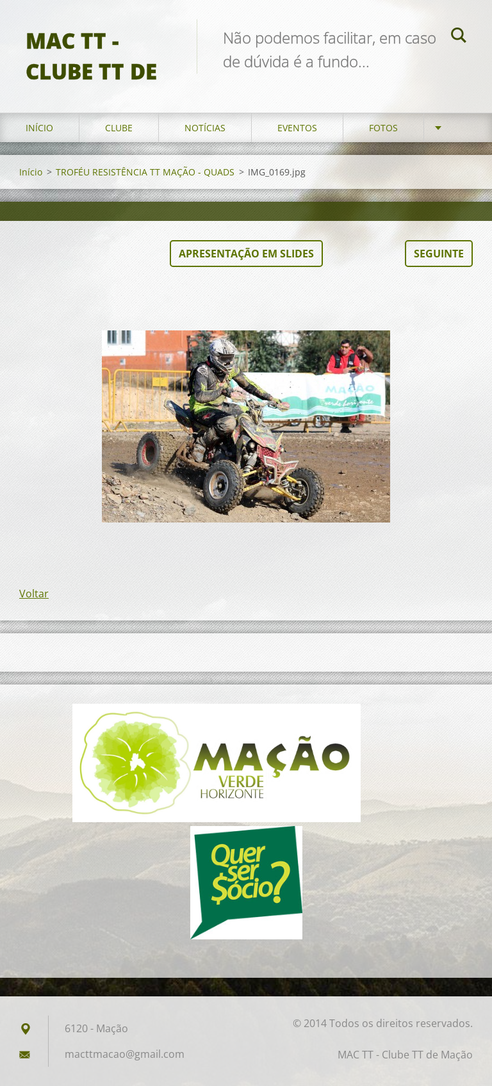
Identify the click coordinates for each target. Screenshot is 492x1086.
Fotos (383, 128)
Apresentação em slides (246, 254)
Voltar (34, 594)
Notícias (205, 128)
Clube (119, 128)
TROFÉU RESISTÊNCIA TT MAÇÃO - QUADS (145, 172)
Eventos (297, 128)
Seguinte (439, 254)
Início (39, 128)
